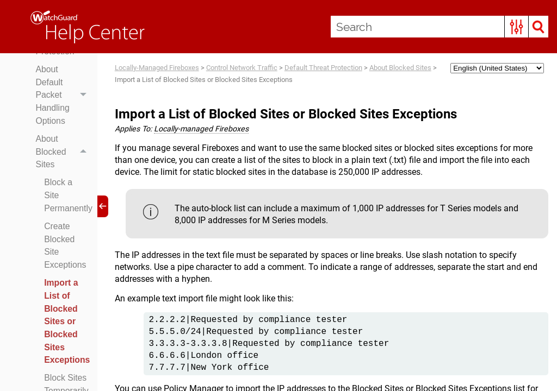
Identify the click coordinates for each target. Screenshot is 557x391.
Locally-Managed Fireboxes (157, 68)
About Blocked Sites (64, 171)
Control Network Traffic (241, 68)
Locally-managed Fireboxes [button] (202, 129)
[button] (516, 26)
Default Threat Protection (323, 68)
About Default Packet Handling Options (64, 114)
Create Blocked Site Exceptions (66, 266)
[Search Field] (439, 26)
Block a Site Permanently (68, 215)
